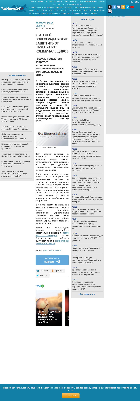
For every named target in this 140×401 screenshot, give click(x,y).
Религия (87, 10)
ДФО (63, 4)
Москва (41, 1)
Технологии (54, 10)
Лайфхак (75, 13)
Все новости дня (87, 294)
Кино (31, 13)
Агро (102, 10)
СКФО (102, 1)
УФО (53, 4)
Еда (37, 10)
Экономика (51, 7)
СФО (58, 4)
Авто (72, 10)
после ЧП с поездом (52, 234)
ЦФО (86, 1)
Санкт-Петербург (70, 1)
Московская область (54, 1)
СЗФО (81, 1)
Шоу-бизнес (65, 13)
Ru (131, 2)
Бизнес (60, 7)
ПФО (91, 1)
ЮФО (96, 1)
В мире (32, 7)
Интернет (64, 10)
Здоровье (43, 10)
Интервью (84, 13)
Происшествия (89, 7)
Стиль (37, 13)
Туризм (95, 10)
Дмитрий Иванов (52, 250)
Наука (99, 7)
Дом (43, 13)
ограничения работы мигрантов (52, 242)
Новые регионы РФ (74, 4)
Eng (137, 2)
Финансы (68, 7)
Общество (78, 7)
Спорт (31, 10)
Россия (33, 1)
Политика (41, 7)
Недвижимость (52, 13)
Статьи (93, 13)
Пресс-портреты (35, 16)
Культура (78, 10)
